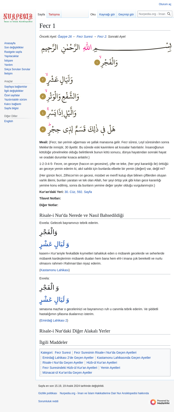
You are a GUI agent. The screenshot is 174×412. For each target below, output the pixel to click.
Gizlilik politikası (47, 393)
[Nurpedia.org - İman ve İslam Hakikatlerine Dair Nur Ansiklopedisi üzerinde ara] (155, 14)
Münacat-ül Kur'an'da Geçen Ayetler (67, 372)
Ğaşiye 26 (65, 36)
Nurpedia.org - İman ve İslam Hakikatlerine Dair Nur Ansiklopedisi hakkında (104, 393)
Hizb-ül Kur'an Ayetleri (102, 362)
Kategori (46, 352)
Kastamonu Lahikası (54, 270)
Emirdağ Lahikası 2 (53, 320)
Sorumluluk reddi (48, 401)
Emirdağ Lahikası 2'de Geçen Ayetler (68, 357)
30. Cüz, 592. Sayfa (78, 192)
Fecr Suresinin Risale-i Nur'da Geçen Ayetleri (105, 352)
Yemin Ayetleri (110, 367)
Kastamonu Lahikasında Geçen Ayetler (124, 357)
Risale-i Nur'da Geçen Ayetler (62, 362)
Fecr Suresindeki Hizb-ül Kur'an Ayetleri (69, 367)
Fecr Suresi (85, 36)
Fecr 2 (101, 36)
